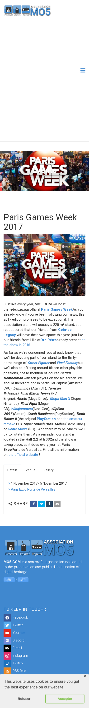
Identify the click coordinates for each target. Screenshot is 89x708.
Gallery (48, 470)
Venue (30, 470)
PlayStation (46, 419)
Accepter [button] (65, 699)
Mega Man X (60, 398)
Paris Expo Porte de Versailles (33, 489)
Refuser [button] (24, 699)
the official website (23, 454)
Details (12, 470)
